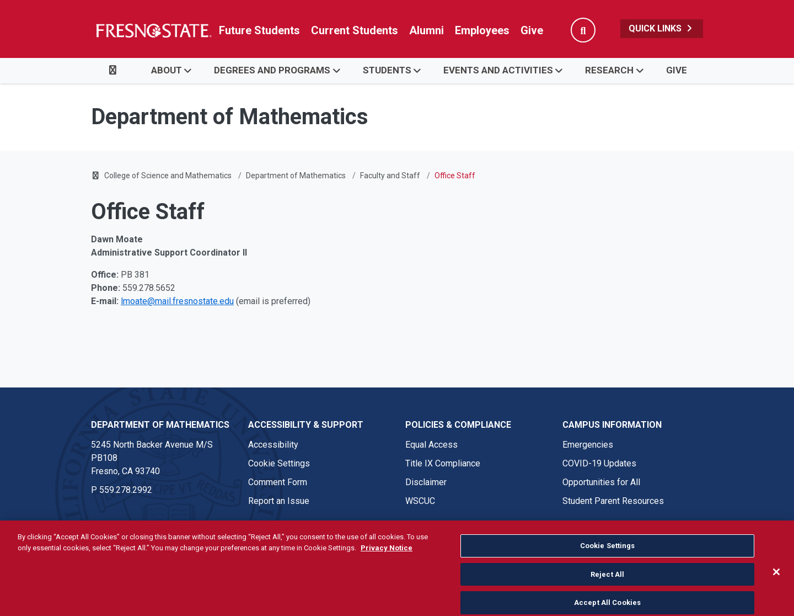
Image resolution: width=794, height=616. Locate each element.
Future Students (259, 30)
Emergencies (587, 444)
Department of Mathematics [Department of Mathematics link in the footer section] (160, 424)
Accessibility (273, 444)
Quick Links (662, 28)
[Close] (776, 586)
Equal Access (431, 444)
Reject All (607, 588)
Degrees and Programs (272, 70)
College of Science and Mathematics (168, 175)
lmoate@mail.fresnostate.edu (177, 301)
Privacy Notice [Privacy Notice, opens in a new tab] (386, 561)
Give (532, 30)
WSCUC (420, 501)
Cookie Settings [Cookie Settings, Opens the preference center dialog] (607, 560)
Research (609, 70)
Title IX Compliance (442, 463)
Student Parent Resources (613, 501)
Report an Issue (278, 501)
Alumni (426, 30)
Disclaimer (426, 482)
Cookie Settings (279, 463)
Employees (482, 30)
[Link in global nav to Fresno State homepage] (153, 30)
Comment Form (277, 482)
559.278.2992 (125, 490)
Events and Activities (498, 70)
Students (387, 70)
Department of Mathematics (296, 175)
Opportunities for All (601, 482)
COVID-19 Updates (599, 463)
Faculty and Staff (390, 175)
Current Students (354, 30)
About (166, 70)
